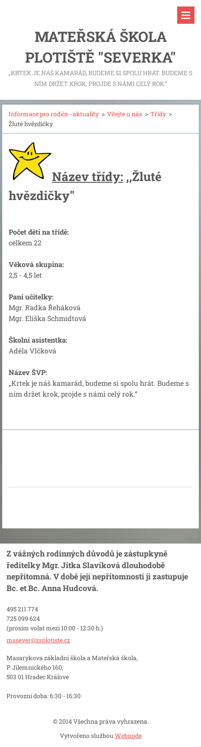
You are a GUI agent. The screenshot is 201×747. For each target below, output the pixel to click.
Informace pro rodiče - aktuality (54, 114)
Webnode (128, 735)
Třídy (158, 114)
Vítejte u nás (124, 114)
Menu (186, 15)
